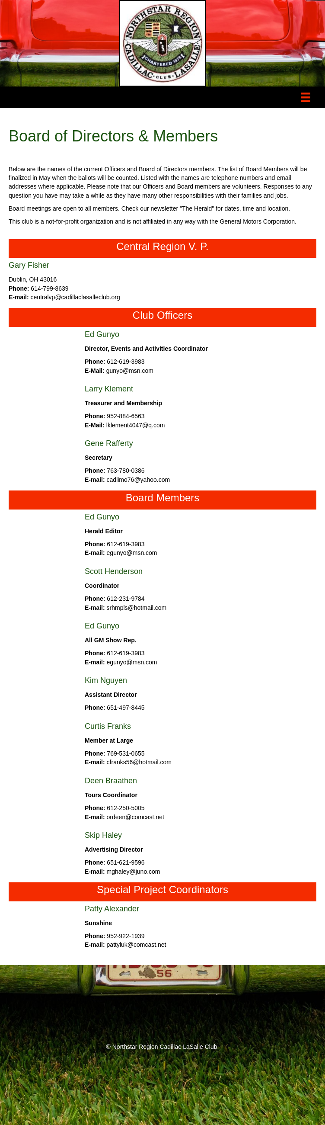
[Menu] (305, 97)
